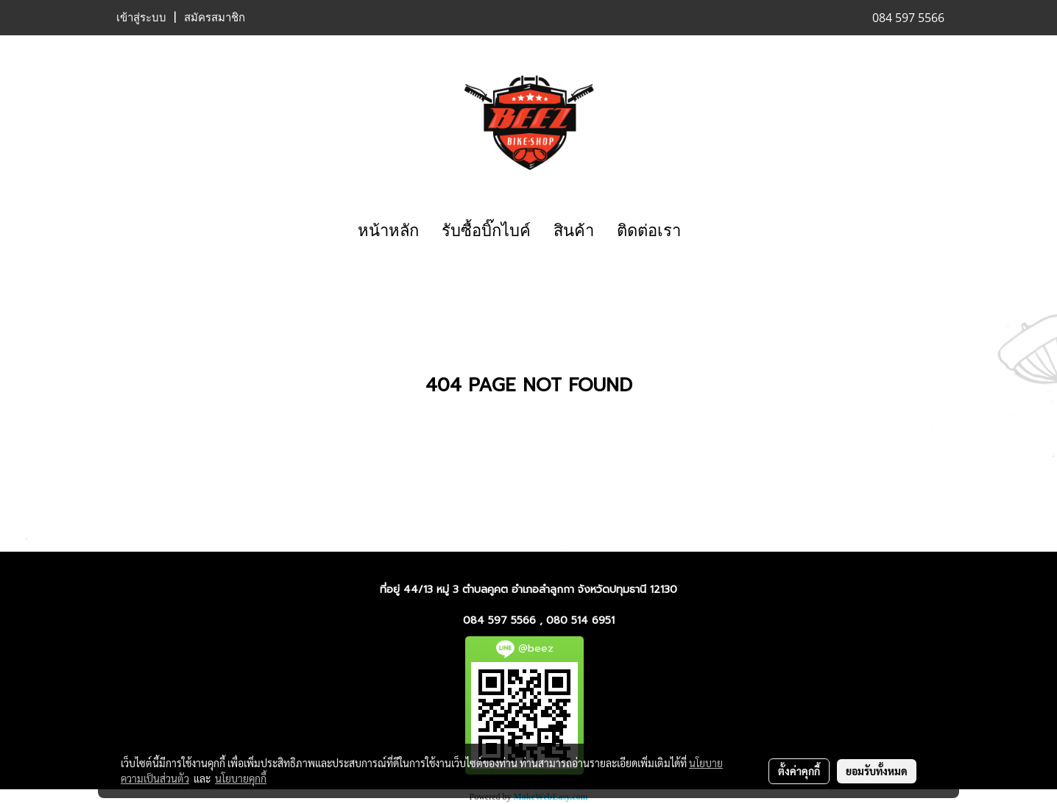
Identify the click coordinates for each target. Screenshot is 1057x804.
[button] (705, 231)
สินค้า (574, 230)
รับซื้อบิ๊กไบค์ (486, 230)
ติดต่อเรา (649, 230)
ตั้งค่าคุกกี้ (799, 771)
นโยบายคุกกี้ (240, 778)
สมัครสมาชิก (214, 17)
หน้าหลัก (388, 230)
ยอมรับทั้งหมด (877, 771)
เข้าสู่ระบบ (141, 17)
